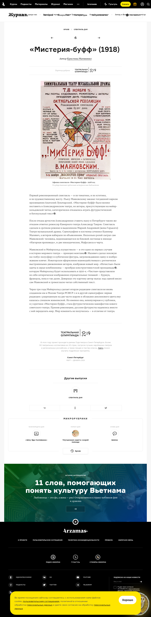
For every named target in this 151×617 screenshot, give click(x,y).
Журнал (55, 4)
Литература (80, 15)
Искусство (63, 15)
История (48, 15)
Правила (109, 540)
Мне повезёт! (135, 15)
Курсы (13, 4)
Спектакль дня (81, 29)
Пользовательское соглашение (47, 540)
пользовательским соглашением (41, 601)
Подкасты (26, 4)
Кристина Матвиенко (79, 58)
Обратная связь (125, 540)
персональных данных (39, 604)
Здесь (100, 348)
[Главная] (75, 531)
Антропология (100, 15)
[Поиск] (148, 4)
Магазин (68, 4)
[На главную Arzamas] (3, 4)
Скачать (125, 4)
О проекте (22, 540)
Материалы (41, 4)
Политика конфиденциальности (83, 540)
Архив (66, 29)
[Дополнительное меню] (78, 4)
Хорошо (127, 600)
